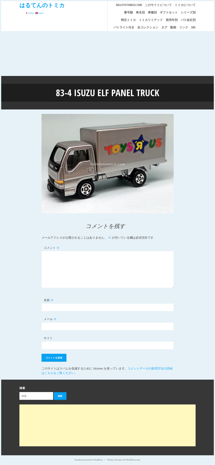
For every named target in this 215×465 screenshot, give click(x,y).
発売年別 (172, 20)
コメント (51, 247)
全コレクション (147, 27)
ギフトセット (169, 12)
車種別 (152, 12)
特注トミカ (128, 20)
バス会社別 (188, 20)
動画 (173, 27)
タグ (164, 27)
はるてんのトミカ (42, 5)
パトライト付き (123, 27)
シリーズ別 (188, 12)
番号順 (128, 12)
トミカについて (185, 5)
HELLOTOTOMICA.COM (129, 5)
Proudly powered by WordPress (89, 459)
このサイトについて (158, 5)
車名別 (140, 12)
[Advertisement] (107, 53)
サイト (48, 337)
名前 (48, 299)
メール (50, 318)
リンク (183, 27)
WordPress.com (133, 459)
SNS (193, 27)
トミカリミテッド (151, 20)
